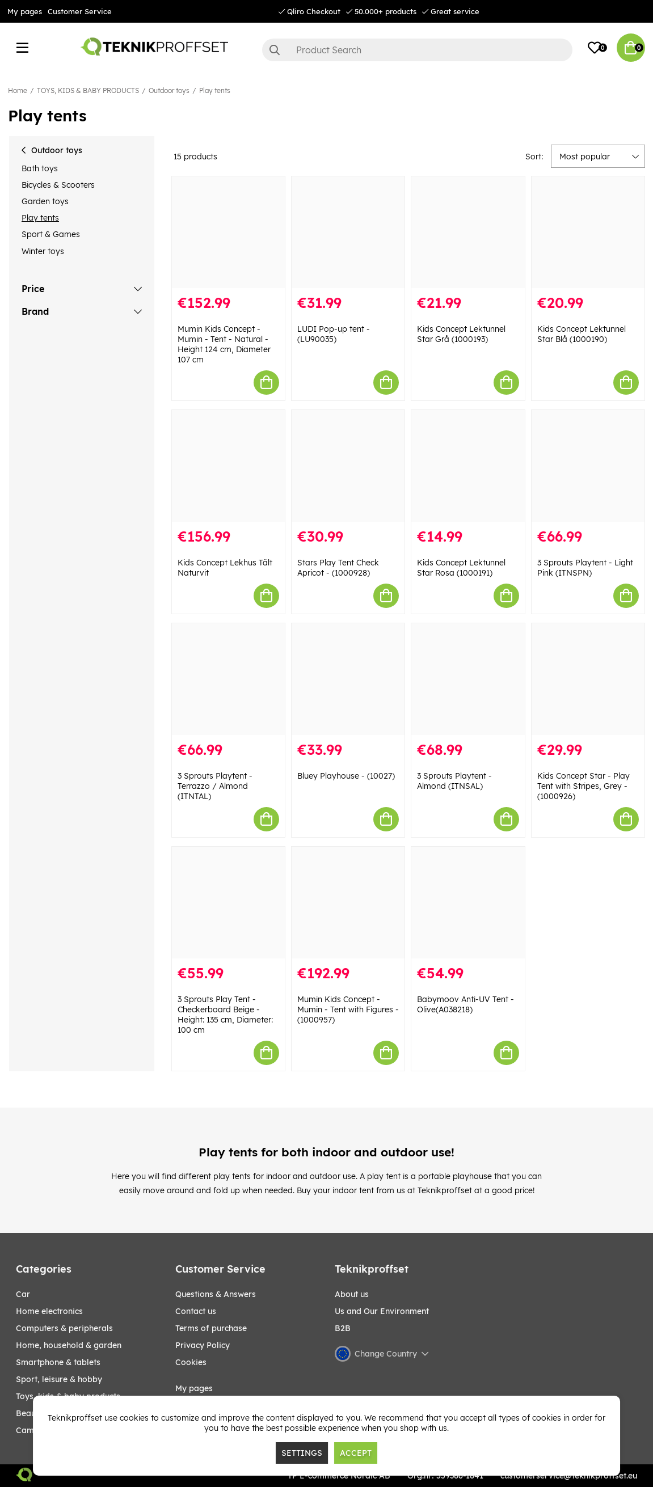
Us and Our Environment (382, 1311)
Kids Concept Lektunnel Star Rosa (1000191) (461, 567)
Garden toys (45, 201)
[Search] (417, 50)
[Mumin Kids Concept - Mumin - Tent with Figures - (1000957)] (348, 902)
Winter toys (43, 251)
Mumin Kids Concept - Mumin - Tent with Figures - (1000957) (348, 1009)
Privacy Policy (202, 1345)
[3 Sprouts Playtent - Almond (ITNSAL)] (467, 679)
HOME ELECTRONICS (49, 1311)
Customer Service (80, 11)
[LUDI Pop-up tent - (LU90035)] (348, 232)
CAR (23, 1294)
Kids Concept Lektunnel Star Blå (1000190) (581, 334)
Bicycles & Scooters (58, 185)
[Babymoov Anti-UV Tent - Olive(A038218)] (467, 902)
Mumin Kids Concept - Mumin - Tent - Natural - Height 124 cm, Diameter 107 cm (224, 344)
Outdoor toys (169, 90)
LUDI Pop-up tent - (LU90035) (333, 334)
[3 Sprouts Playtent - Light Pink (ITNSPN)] (588, 466)
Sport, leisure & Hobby (59, 1379)
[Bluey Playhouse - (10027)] (348, 679)
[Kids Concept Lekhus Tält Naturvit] (228, 466)
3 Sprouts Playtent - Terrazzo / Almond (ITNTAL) (215, 786)
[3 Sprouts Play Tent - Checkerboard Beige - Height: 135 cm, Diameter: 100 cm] (228, 902)
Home (17, 90)
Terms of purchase (211, 1328)
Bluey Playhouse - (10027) (346, 776)
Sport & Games (51, 234)
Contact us (195, 1311)
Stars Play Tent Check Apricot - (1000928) (338, 567)
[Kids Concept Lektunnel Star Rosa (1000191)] (467, 466)
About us (352, 1294)
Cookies (191, 1362)
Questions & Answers (215, 1294)
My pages (24, 11)
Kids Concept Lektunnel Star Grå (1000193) (461, 334)
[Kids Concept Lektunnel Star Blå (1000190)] (588, 232)
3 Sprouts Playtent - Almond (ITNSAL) (454, 781)
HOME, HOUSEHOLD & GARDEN (68, 1345)
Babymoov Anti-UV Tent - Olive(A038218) (465, 1004)
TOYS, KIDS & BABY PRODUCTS (88, 90)
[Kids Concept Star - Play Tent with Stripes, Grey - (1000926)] (588, 679)
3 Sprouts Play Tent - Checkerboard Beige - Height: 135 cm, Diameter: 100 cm (225, 1014)
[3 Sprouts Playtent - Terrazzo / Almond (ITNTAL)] (228, 679)
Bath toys (40, 168)
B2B (343, 1328)
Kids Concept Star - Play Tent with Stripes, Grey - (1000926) (583, 786)
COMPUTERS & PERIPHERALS (64, 1328)
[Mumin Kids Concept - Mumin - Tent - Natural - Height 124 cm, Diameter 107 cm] (228, 232)
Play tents (214, 90)
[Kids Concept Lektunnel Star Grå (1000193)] (467, 232)
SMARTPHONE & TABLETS (58, 1362)
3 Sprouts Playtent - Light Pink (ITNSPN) (585, 567)
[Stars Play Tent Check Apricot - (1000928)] (348, 466)
